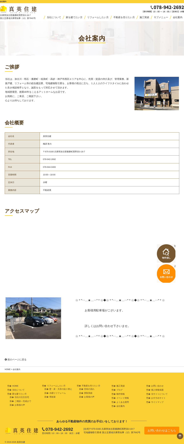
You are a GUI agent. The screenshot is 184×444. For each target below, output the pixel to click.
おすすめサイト (158, 397)
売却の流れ (89, 389)
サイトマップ (157, 401)
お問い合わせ (157, 386)
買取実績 (88, 393)
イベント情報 (122, 397)
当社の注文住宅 (22, 396)
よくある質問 (122, 401)
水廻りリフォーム (57, 393)
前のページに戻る (15, 359)
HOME (7, 369)
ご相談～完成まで (23, 400)
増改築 (52, 396)
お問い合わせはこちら (162, 429)
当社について (54, 17)
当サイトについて (159, 393)
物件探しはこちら (171, 253)
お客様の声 (20, 404)
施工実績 (144, 17)
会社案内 (177, 17)
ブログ (119, 389)
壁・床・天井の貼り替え (60, 389)
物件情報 (120, 393)
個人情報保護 (157, 389)
